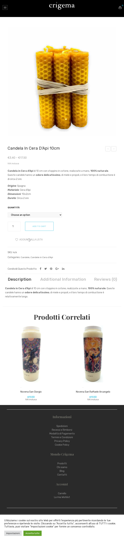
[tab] (19, 279)
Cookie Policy (62, 444)
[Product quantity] (14, 226)
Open (5, 7)
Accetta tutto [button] (32, 533)
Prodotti (62, 463)
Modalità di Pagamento (62, 433)
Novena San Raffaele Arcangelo (93, 391)
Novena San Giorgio (31, 391)
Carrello (62, 493)
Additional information (63, 279)
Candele (25, 257)
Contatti (62, 474)
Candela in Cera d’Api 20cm (114, 149)
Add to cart (39, 226)
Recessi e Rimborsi (62, 429)
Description (19, 279)
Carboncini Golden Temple (108, 149)
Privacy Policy (62, 441)
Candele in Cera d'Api (42, 257)
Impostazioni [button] (13, 533)
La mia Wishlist (62, 497)
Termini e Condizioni (62, 437)
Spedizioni (62, 426)
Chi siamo (62, 467)
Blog (62, 471)
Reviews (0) (105, 279)
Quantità (14, 207)
